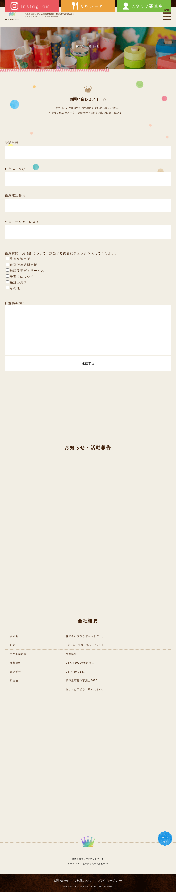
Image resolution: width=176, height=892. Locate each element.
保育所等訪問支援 (21, 264)
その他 (13, 288)
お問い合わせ (61, 880)
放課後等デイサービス (25, 270)
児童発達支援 (18, 259)
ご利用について (83, 880)
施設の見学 (16, 282)
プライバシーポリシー (110, 880)
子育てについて (20, 276)
